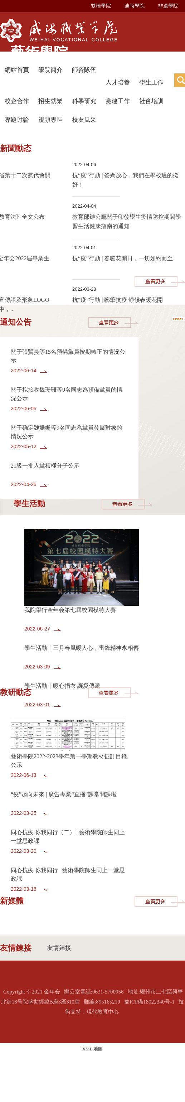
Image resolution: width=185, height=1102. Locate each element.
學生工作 (151, 82)
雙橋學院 (101, 6)
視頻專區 (50, 119)
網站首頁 (17, 70)
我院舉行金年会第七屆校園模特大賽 (70, 610)
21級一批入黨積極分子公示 (45, 466)
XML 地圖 (92, 1049)
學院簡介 (50, 70)
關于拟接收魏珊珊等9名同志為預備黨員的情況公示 (66, 394)
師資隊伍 (84, 70)
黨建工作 (118, 101)
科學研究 (84, 101)
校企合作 (17, 101)
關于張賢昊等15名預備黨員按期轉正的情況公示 (68, 356)
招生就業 (50, 101)
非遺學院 (168, 6)
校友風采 (84, 119)
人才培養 (118, 82)
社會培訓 (151, 101)
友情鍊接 (59, 947)
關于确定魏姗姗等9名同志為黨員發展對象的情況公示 (66, 432)
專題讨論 (17, 119)
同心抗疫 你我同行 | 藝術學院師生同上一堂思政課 (68, 874)
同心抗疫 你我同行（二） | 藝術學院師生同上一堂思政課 (68, 836)
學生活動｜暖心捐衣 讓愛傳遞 (62, 686)
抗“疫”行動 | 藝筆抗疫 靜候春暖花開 (117, 300)
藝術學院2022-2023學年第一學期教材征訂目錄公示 (69, 760)
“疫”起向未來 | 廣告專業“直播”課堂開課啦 (64, 794)
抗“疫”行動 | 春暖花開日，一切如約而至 (122, 258)
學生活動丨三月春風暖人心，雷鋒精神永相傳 (81, 648)
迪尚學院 (135, 6)
